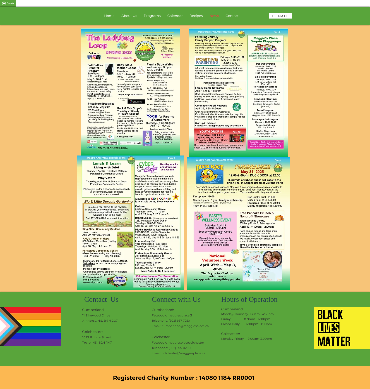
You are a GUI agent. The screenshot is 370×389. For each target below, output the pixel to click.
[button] (152, 16)
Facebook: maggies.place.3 (172, 315)
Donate (7, 3)
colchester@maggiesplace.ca (183, 353)
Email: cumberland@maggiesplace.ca (180, 326)
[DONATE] (280, 16)
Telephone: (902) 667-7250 (171, 320)
